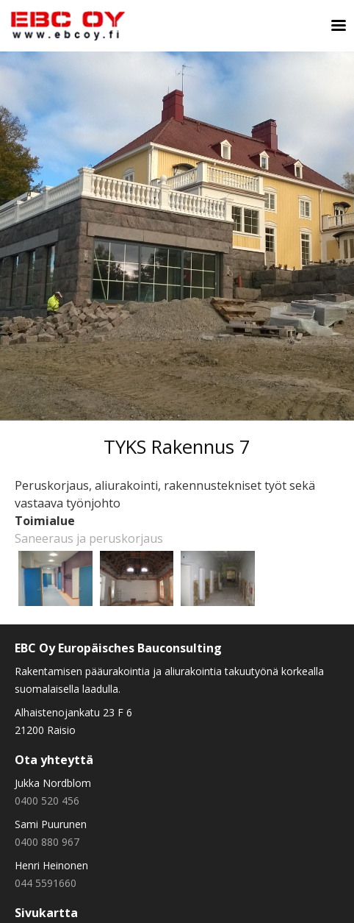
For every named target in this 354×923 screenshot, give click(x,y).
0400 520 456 (47, 801)
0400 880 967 (47, 842)
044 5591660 (45, 883)
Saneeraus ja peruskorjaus (89, 538)
